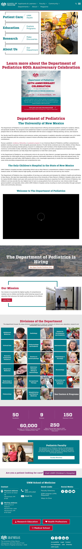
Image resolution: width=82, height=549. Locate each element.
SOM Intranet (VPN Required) (48, 494)
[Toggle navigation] (79, 3)
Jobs (63, 544)
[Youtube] (73, 491)
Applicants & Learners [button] (27, 4)
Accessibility (55, 542)
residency (15, 143)
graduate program (34, 143)
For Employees (55, 544)
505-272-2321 (30, 492)
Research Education (26, 521)
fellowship (22, 143)
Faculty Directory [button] (56, 457)
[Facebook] (62, 491)
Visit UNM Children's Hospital (60, 473)
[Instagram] (66, 491)
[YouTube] (67, 538)
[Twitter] (59, 537)
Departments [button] (24, 7)
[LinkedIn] (69, 491)
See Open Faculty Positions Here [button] (41, 267)
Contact (67, 542)
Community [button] (54, 4)
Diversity (69, 544)
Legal (62, 542)
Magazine (44, 7)
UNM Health (55, 547)
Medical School (41, 528)
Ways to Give (46, 498)
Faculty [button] (43, 4)
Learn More (7, 300)
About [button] (35, 7)
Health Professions (56, 521)
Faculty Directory (48, 490)
